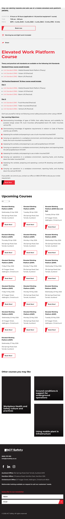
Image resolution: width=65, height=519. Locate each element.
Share (5, 42)
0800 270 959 (6, 456)
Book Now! (8, 224)
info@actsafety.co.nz (9, 458)
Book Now (8, 182)
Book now (18, 28)
